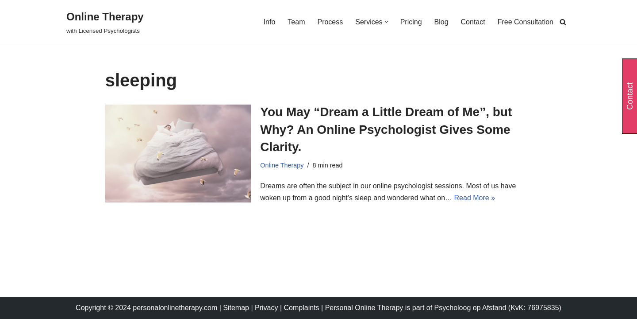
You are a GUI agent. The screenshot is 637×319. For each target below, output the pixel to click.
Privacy (267, 307)
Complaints (302, 307)
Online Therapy (281, 165)
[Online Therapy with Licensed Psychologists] (105, 22)
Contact (473, 22)
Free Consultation (525, 22)
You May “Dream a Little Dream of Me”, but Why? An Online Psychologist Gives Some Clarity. (386, 129)
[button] (386, 21)
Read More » (474, 198)
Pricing (411, 22)
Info (270, 22)
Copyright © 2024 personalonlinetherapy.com (146, 307)
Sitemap (236, 307)
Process (330, 22)
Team (296, 22)
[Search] (563, 22)
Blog (441, 22)
